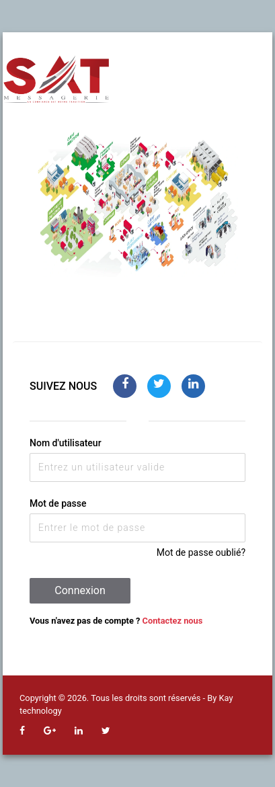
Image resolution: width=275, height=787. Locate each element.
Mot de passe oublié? (201, 552)
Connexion (79, 590)
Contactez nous (173, 621)
